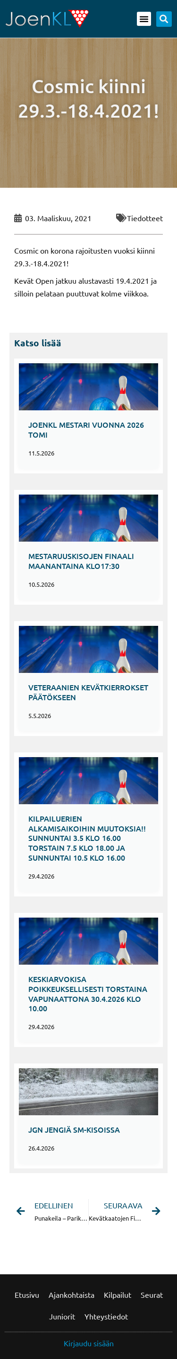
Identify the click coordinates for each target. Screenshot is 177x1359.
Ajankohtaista (71, 1294)
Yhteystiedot (106, 1316)
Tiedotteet (145, 218)
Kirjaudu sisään (89, 1343)
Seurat (152, 1294)
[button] (144, 19)
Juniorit (62, 1316)
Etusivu (27, 1294)
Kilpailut (117, 1294)
